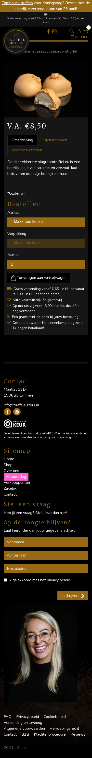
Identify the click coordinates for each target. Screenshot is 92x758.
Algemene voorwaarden (24, 728)
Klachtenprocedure (50, 734)
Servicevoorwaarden (19, 437)
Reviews (77, 734)
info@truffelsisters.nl (21, 405)
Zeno (21, 747)
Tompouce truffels (17, 3)
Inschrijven (73, 595)
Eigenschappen (54, 140)
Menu (79, 37)
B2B (25, 734)
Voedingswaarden (27, 150)
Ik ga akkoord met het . (40, 580)
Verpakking (16, 233)
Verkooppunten (17, 482)
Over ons (11, 470)
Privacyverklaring (76, 433)
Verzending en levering (23, 722)
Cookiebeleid (55, 716)
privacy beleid (58, 580)
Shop (8, 465)
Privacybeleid (27, 716)
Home (9, 459)
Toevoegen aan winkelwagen (38, 278)
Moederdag (16, 476)
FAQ (8, 716)
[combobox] (46, 222)
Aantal (13, 212)
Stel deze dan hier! (51, 512)
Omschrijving (22, 140)
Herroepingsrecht (64, 728)
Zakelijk (10, 488)
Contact (10, 494)
